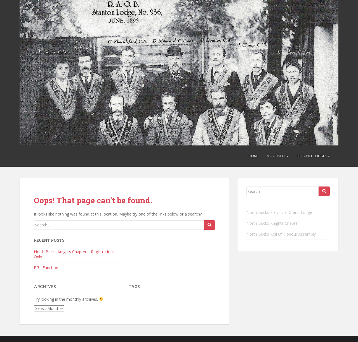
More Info (277, 156)
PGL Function (46, 267)
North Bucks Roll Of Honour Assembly (281, 234)
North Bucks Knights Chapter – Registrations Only (74, 254)
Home (253, 156)
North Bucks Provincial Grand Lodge (279, 212)
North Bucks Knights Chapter (272, 223)
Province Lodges (313, 156)
